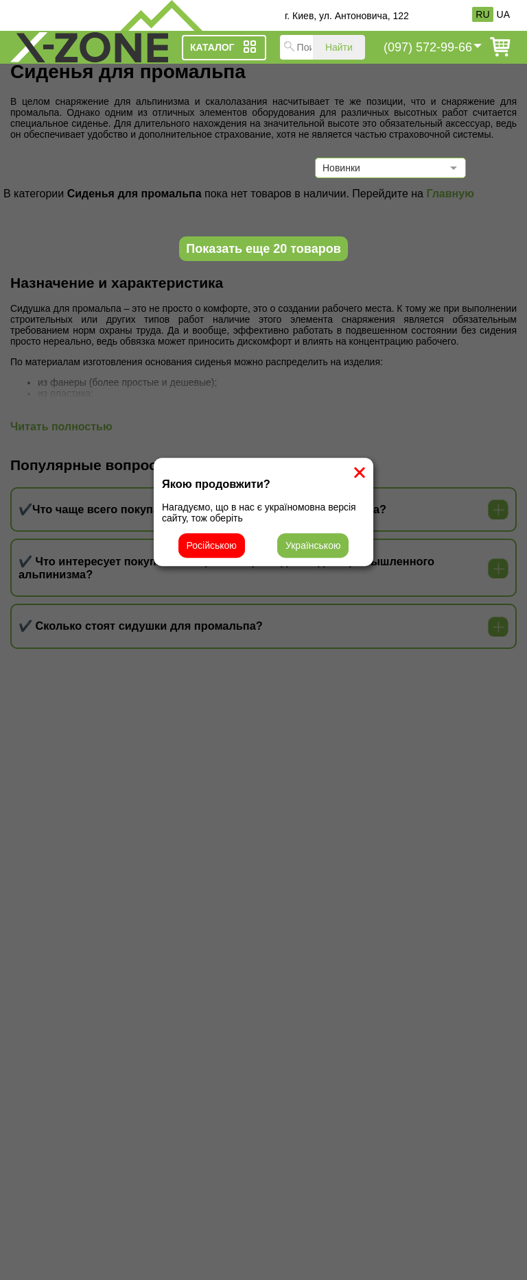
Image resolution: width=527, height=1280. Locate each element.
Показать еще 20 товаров (263, 249)
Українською (312, 545)
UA (503, 14)
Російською (212, 545)
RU (482, 14)
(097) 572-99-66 (428, 47)
